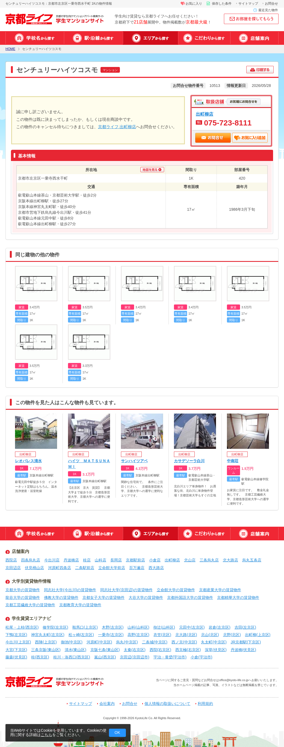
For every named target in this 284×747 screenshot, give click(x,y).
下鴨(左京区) (16, 634)
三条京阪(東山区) (45, 650)
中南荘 (232, 461)
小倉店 (155, 560)
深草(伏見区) (215, 650)
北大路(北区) (186, 634)
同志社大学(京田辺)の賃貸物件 (126, 590)
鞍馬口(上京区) (85, 627)
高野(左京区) (138, 634)
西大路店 (156, 568)
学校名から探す (34, 38)
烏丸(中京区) (127, 642)
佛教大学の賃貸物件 (61, 597)
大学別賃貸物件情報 (31, 581)
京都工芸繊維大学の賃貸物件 (30, 605)
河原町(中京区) (99, 642)
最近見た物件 (268, 10)
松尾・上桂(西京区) (22, 627)
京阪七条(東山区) (105, 650)
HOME (10, 49)
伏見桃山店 (34, 568)
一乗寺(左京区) (110, 634)
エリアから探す (150, 38)
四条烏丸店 (30, 560)
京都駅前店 (135, 560)
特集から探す (204, 38)
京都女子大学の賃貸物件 (103, 597)
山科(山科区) (138, 627)
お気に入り (194, 3)
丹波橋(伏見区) (243, 650)
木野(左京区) (112, 627)
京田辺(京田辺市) (134, 657)
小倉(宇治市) (201, 657)
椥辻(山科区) (164, 627)
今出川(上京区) (18, 642)
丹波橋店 (71, 560)
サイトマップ (248, 3)
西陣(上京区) (46, 642)
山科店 (100, 560)
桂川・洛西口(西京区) (71, 657)
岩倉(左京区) (219, 627)
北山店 (190, 560)
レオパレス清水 (28, 461)
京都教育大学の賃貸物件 (80, 605)
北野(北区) (232, 634)
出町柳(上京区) (257, 634)
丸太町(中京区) (213, 642)
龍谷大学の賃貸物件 (22, 597)
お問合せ (271, 3)
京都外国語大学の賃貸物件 (190, 597)
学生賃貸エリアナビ (31, 618)
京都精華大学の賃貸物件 (238, 597)
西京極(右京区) (188, 650)
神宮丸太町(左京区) (47, 634)
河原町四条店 (59, 568)
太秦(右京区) (134, 650)
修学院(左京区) (55, 627)
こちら (46, 735)
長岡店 (116, 560)
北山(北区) (210, 634)
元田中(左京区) (192, 627)
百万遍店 (136, 568)
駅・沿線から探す (93, 38)
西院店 (11, 560)
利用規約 (205, 704)
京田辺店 (13, 568)
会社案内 (107, 704)
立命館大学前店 (111, 568)
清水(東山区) (75, 650)
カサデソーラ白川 (189, 461)
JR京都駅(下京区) (246, 642)
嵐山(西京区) (105, 657)
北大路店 (230, 560)
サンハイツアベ (134, 461)
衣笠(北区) (162, 634)
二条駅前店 (84, 568)
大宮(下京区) (16, 650)
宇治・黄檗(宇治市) (170, 657)
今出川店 (52, 560)
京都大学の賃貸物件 (22, 590)
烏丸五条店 (251, 560)
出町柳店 (204, 114)
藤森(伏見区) (16, 657)
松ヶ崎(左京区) (81, 634)
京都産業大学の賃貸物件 (220, 590)
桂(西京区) (40, 657)
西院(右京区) (160, 650)
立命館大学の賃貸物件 (176, 590)
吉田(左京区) (245, 627)
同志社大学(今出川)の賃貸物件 (70, 590)
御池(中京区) (71, 642)
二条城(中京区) (154, 642)
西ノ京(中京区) (184, 642)
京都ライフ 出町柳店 (117, 126)
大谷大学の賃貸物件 (146, 597)
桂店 (87, 560)
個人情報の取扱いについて (167, 704)
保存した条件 (222, 3)
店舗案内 (254, 38)
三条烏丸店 (209, 560)
